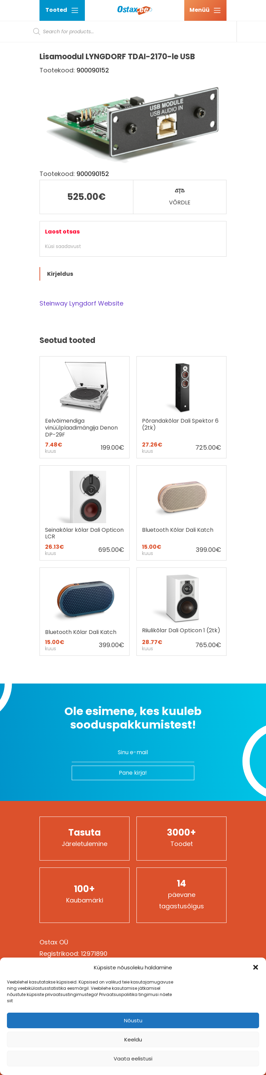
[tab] (133, 274)
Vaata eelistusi (133, 1058)
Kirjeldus (60, 274)
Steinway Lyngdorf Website (81, 303)
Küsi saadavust (63, 246)
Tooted (62, 10)
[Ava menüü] (205, 10)
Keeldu (133, 1039)
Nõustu (133, 1020)
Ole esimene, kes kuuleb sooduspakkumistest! (133, 718)
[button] (255, 967)
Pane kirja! (133, 773)
